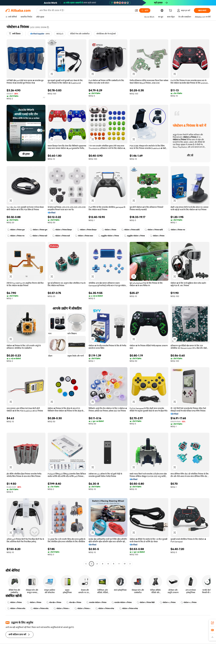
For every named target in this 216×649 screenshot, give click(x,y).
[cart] (171, 11)
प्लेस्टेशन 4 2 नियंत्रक (167, 602)
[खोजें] (144, 10)
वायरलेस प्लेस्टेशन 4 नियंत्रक (96, 602)
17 (124, 564)
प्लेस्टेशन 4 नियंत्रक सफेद (16, 608)
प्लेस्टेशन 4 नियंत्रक (109, 230)
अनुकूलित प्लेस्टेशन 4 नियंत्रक (108, 236)
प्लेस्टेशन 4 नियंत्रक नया (176, 230)
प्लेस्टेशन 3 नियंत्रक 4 (61, 608)
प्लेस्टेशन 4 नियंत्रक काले (38, 236)
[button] (136, 10)
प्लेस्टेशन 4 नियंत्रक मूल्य (16, 230)
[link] (212, 622)
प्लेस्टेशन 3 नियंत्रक (14, 602)
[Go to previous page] (85, 563)
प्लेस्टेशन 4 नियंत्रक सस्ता (84, 236)
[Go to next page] (130, 563)
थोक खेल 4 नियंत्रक (53, 602)
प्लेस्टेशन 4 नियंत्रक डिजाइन (62, 230)
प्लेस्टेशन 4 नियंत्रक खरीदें (130, 230)
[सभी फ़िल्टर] (15, 33)
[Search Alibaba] (86, 10)
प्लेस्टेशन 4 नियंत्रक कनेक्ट (104, 608)
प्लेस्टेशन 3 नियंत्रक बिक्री (146, 602)
